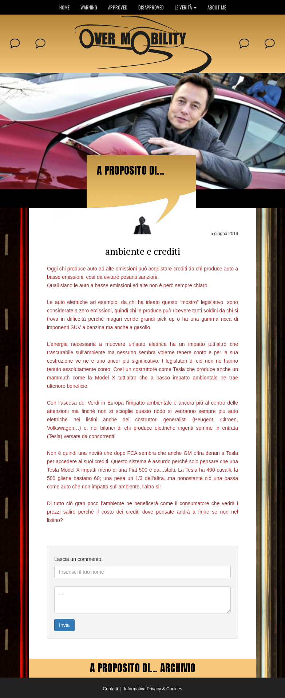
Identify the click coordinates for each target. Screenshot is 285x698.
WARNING (88, 7)
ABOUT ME (216, 7)
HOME (64, 7)
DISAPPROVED (151, 7)
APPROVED (117, 7)
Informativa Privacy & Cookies (153, 688)
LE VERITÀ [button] (186, 7)
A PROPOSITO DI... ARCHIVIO (142, 667)
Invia (64, 625)
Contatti (110, 688)
